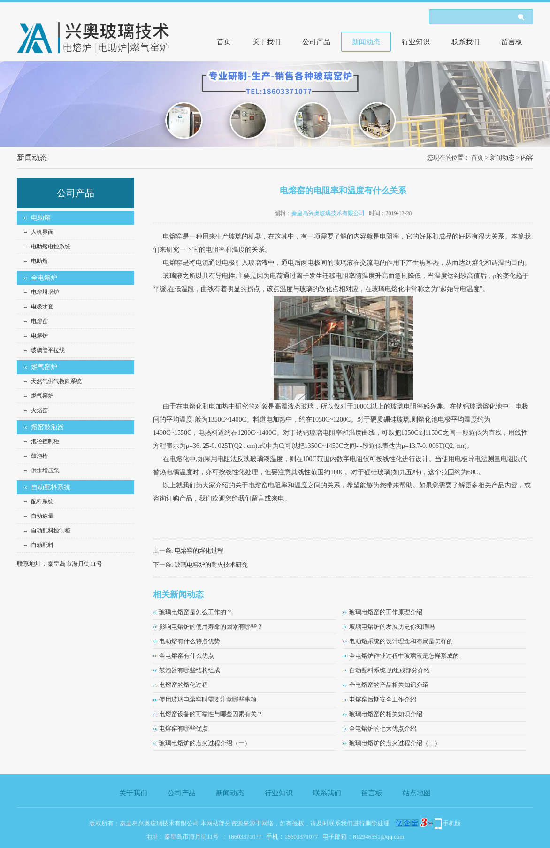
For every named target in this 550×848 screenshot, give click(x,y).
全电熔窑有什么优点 (186, 655)
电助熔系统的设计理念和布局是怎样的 (401, 641)
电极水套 (42, 306)
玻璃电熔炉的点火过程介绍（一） (205, 743)
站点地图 (417, 793)
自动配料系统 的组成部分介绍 (389, 670)
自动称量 (42, 516)
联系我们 (465, 42)
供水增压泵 (45, 470)
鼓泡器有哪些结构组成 (189, 670)
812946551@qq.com (378, 836)
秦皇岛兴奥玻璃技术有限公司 (328, 213)
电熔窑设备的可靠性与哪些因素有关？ (211, 713)
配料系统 (42, 501)
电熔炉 (39, 335)
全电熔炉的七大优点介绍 (382, 728)
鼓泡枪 (39, 456)
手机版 (452, 823)
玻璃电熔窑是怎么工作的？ (195, 612)
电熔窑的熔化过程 (199, 550)
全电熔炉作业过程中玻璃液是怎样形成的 (404, 655)
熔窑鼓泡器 (47, 427)
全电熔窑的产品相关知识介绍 (388, 684)
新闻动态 (366, 42)
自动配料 (42, 545)
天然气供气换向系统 (56, 381)
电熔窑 (39, 321)
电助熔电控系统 (50, 246)
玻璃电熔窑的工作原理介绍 (385, 612)
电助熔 (41, 217)
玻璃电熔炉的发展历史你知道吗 (392, 626)
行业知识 (416, 42)
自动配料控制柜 (50, 530)
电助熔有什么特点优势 (189, 641)
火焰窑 (39, 410)
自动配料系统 (50, 487)
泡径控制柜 (45, 441)
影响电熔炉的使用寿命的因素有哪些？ (211, 626)
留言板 (511, 42)
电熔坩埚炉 (45, 292)
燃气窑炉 (44, 366)
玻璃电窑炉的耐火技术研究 (211, 564)
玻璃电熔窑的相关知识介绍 (385, 713)
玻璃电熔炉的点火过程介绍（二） (395, 743)
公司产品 (316, 42)
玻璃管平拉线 (48, 350)
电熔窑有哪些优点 (183, 728)
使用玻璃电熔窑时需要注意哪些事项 (208, 699)
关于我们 (266, 42)
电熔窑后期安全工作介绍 (382, 699)
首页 (224, 42)
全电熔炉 (44, 277)
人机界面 (42, 232)
